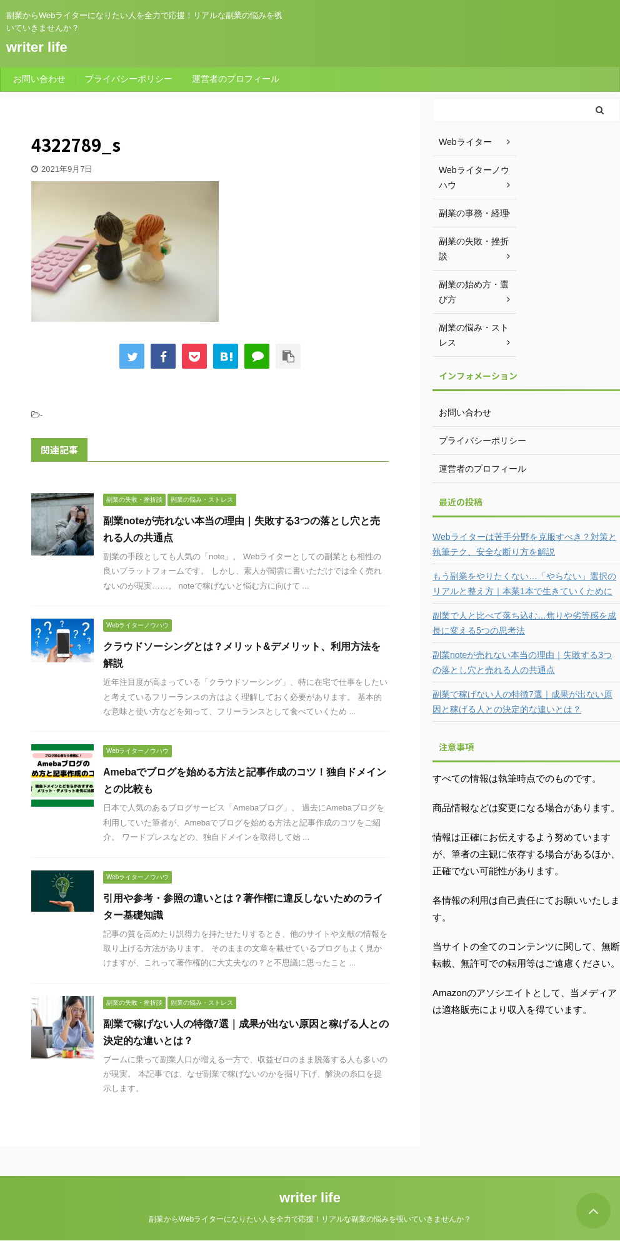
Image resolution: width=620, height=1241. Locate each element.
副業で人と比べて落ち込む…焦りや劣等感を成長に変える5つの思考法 (524, 623)
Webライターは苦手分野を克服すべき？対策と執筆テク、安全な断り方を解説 (524, 544)
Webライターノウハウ (474, 177)
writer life (37, 47)
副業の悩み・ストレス (474, 334)
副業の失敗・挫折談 (474, 248)
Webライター (465, 142)
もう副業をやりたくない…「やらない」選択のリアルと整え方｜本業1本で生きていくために (524, 583)
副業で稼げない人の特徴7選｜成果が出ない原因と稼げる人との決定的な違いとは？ (522, 701)
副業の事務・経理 (474, 213)
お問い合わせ (39, 79)
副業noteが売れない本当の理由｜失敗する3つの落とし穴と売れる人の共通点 (522, 662)
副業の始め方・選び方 (474, 291)
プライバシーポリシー (128, 79)
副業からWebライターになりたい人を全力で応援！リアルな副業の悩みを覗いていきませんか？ (310, 1219)
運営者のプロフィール (235, 79)
